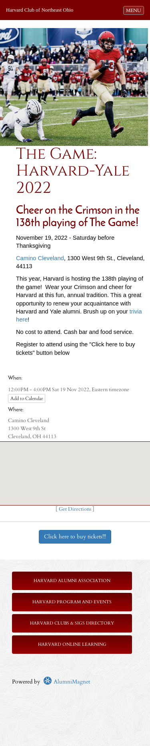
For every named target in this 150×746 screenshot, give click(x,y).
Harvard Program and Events (72, 602)
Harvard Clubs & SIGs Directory (72, 623)
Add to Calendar (26, 398)
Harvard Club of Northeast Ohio (39, 10)
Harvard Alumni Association (72, 581)
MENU (135, 10)
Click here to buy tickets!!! (75, 536)
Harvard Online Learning (72, 644)
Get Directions (75, 509)
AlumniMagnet (66, 681)
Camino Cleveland (40, 258)
